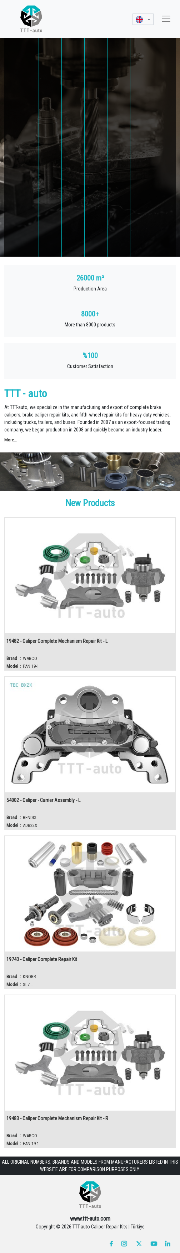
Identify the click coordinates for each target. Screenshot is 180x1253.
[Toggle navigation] (166, 19)
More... (10, 439)
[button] (143, 19)
